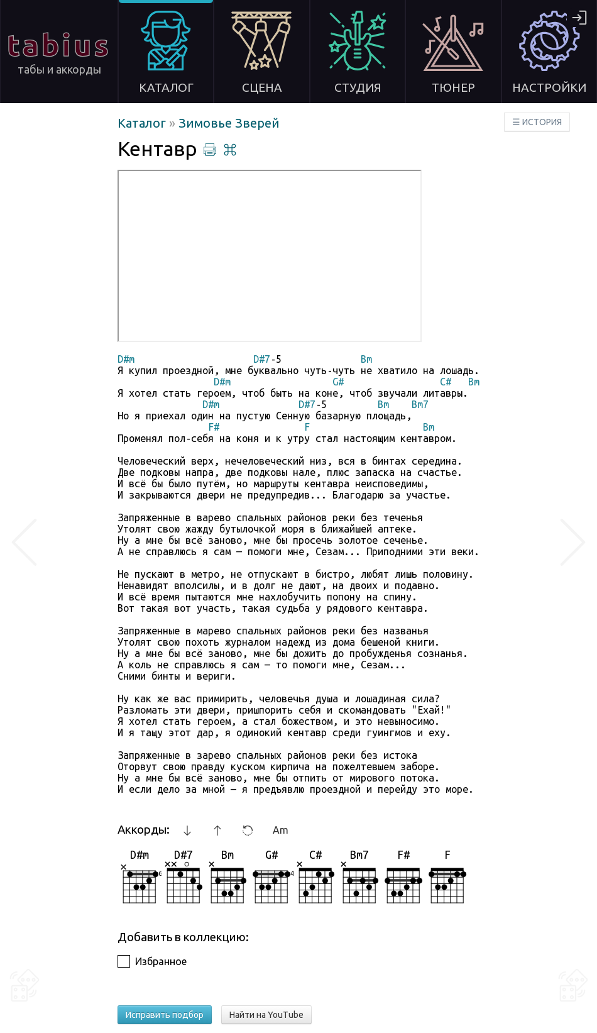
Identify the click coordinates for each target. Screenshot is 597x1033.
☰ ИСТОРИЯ (537, 122)
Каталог (143, 123)
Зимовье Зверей (229, 123)
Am (280, 830)
